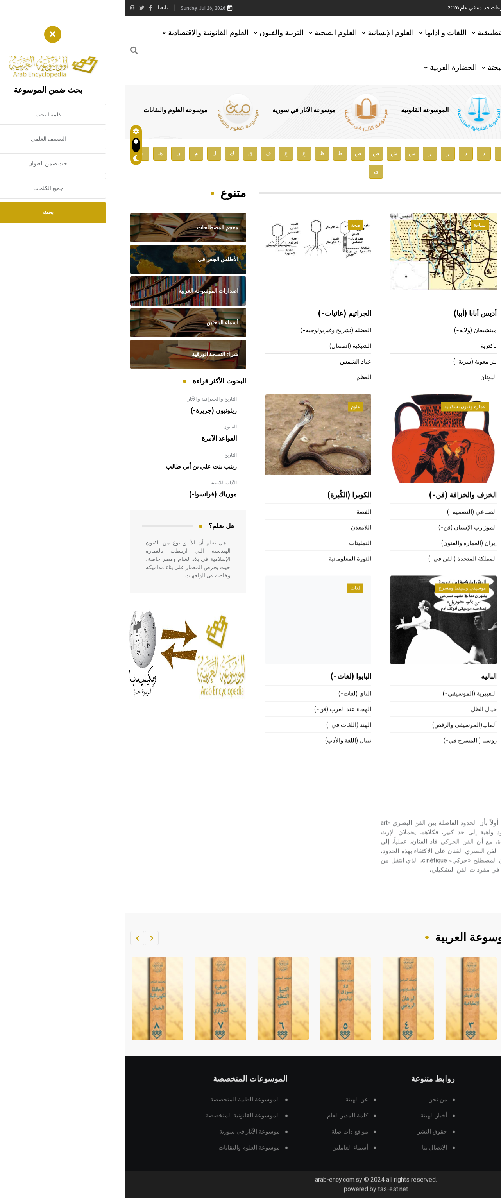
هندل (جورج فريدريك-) (468, 362)
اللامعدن (235, 538)
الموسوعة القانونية (299, 110)
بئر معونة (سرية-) (349, 362)
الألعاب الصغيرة (477, 523)
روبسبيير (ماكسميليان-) (467, 346)
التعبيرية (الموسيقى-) (344, 704)
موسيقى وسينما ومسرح (336, 599)
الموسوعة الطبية (409, 110)
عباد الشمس (230, 362)
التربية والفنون (156, 32)
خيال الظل (358, 720)
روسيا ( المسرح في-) (344, 751)
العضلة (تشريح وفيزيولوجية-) (210, 331)
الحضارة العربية (327, 67)
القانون (104, 427)
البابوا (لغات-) (225, 688)
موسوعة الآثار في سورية (178, 110)
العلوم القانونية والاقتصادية (83, 32)
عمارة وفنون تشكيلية (339, 418)
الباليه (363, 688)
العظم (238, 377)
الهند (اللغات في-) (223, 735)
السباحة (485, 506)
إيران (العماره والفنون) (343, 554)
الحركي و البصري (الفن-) (441, 820)
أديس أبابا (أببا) (349, 314)
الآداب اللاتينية (98, 482)
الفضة (238, 523)
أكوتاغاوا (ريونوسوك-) (469, 377)
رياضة (479, 418)
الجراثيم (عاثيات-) (219, 314)
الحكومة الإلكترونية (473, 751)
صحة (230, 225)
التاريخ (105, 455)
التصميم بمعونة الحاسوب (465, 720)
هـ (35, 153)
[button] (26, 938)
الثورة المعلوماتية (224, 570)
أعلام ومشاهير (471, 225)
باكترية (363, 346)
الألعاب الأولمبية (476, 538)
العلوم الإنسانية (265, 32)
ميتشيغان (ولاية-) (350, 331)
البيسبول (485, 554)
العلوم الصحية (210, 32)
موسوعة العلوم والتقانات (50, 110)
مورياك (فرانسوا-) (87, 494)
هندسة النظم (480, 735)
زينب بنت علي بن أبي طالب (75, 466)
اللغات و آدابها (320, 32)
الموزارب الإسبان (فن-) (342, 538)
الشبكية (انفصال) (225, 346)
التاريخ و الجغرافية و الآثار (86, 399)
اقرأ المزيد (461, 904)
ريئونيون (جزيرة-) (88, 410)
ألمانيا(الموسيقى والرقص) (339, 735)
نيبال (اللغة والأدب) (223, 751)
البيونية (486, 688)
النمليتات (235, 554)
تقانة (481, 599)
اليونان (363, 377)
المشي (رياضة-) (476, 570)
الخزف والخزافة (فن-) (337, 506)
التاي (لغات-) (229, 704)
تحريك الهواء (481, 704)
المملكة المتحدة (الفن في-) (337, 570)
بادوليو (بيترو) (477, 314)
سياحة (354, 225)
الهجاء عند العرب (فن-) (217, 720)
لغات (230, 599)
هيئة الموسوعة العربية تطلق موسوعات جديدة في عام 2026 (385, 8)
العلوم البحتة (381, 67)
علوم (230, 418)
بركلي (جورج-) (478, 331)
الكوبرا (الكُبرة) (224, 506)
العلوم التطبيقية (376, 32)
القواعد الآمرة (93, 438)
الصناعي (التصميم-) (346, 523)
